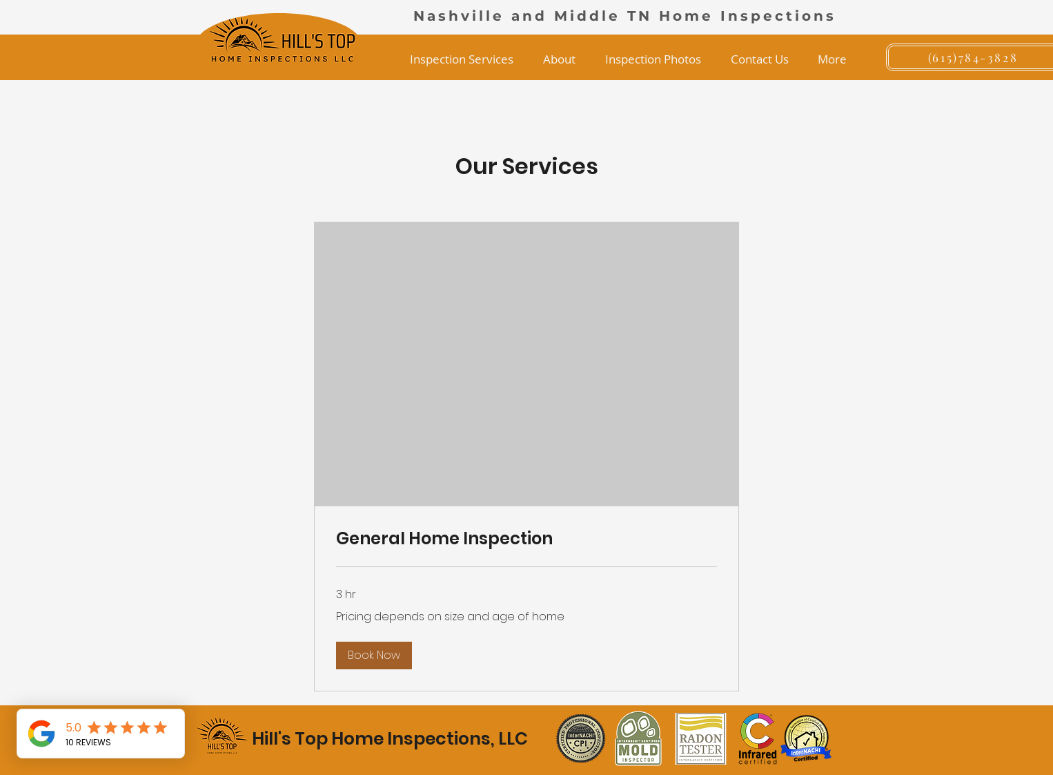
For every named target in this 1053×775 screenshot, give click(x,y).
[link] (526, 539)
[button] (461, 59)
